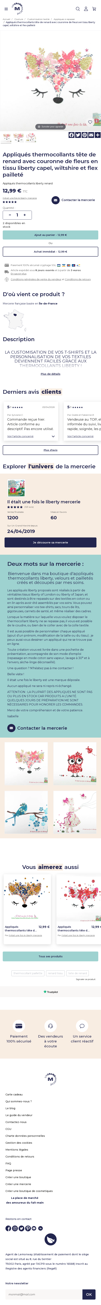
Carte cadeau (14, 1094)
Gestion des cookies (18, 1142)
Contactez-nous (16, 1122)
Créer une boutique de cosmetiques (29, 1191)
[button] (31, 436)
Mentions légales (16, 1149)
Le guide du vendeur (18, 1115)
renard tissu (55, 973)
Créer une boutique (18, 1177)
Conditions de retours (78, 279)
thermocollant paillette (27, 973)
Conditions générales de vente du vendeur (36, 279)
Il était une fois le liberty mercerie (20, 198)
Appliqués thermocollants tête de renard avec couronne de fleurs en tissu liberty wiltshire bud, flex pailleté (20, 928)
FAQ (8, 1163)
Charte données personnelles (25, 1136)
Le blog (10, 1108)
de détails (53, 374)
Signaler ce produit (86, 979)
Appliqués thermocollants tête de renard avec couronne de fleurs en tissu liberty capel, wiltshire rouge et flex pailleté (73, 928)
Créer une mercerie (18, 1184)
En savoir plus (18, 273)
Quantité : (9, 208)
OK (89, 1294)
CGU (8, 1129)
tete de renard (77, 973)
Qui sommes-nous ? (18, 1101)
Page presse (13, 1170)
